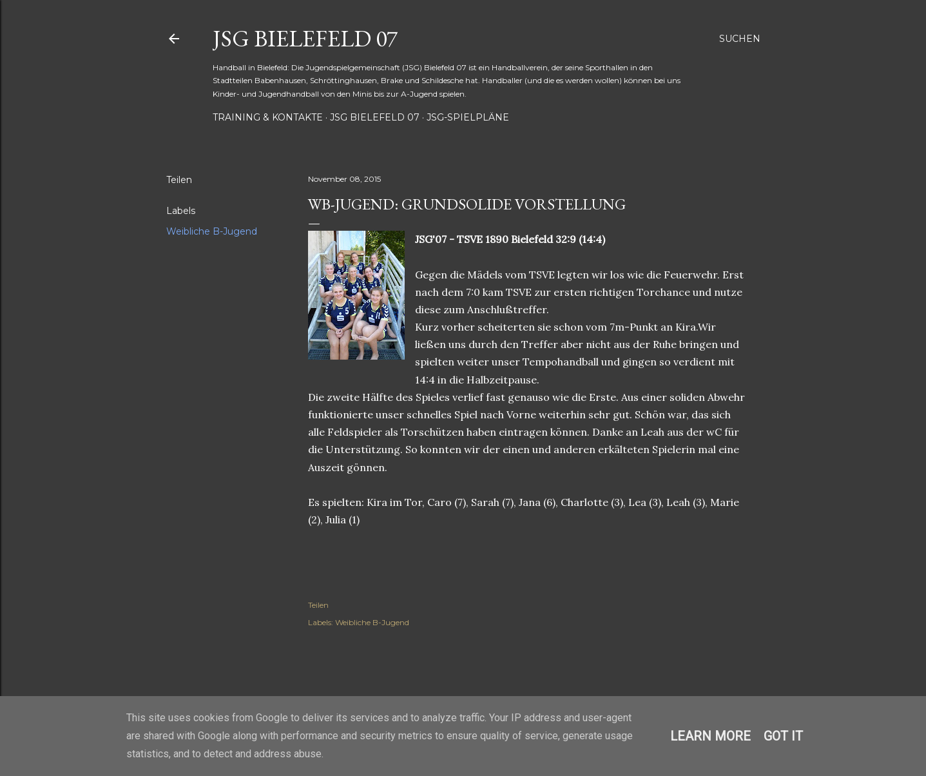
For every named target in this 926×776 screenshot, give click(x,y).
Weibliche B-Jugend (211, 231)
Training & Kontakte (268, 117)
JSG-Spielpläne (468, 117)
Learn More (710, 736)
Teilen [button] (179, 180)
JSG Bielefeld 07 (305, 38)
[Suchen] (739, 38)
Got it (783, 736)
